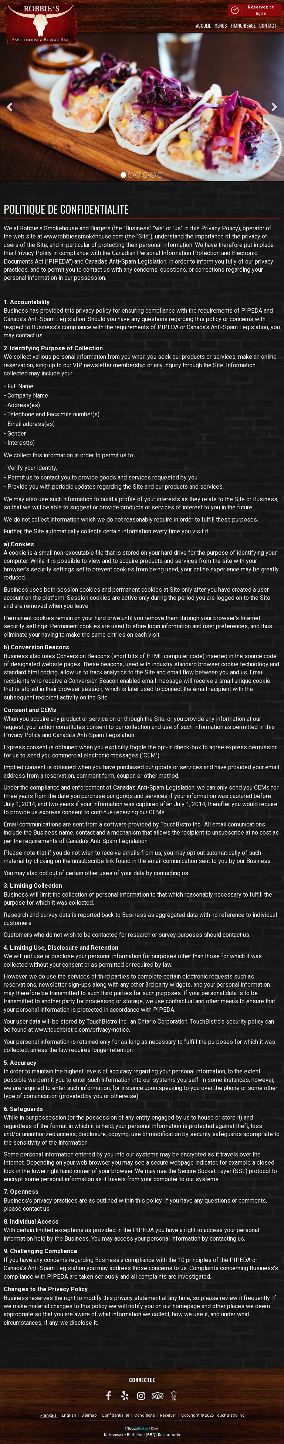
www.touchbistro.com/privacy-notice (81, 1029)
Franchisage (243, 25)
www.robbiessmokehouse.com (84, 236)
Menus (220, 25)
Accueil (203, 25)
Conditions (144, 1415)
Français (48, 1415)
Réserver (168, 1415)
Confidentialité (115, 1415)
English (69, 1415)
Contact (268, 25)
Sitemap (89, 1415)
